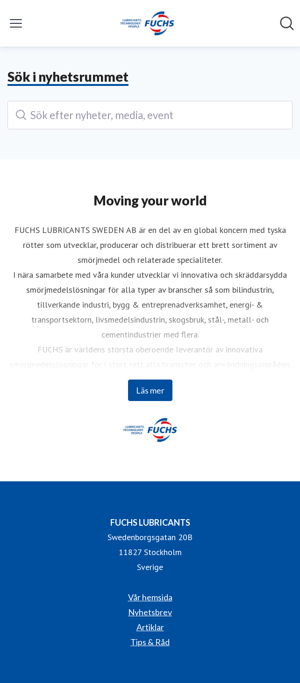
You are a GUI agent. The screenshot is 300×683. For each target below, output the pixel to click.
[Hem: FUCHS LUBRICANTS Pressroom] (147, 23)
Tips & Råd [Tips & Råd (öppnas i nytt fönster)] (150, 642)
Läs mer (150, 390)
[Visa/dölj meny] (16, 23)
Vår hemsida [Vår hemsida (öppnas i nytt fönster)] (150, 597)
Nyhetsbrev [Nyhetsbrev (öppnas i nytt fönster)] (150, 612)
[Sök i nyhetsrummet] (286, 23)
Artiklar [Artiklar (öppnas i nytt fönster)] (150, 627)
